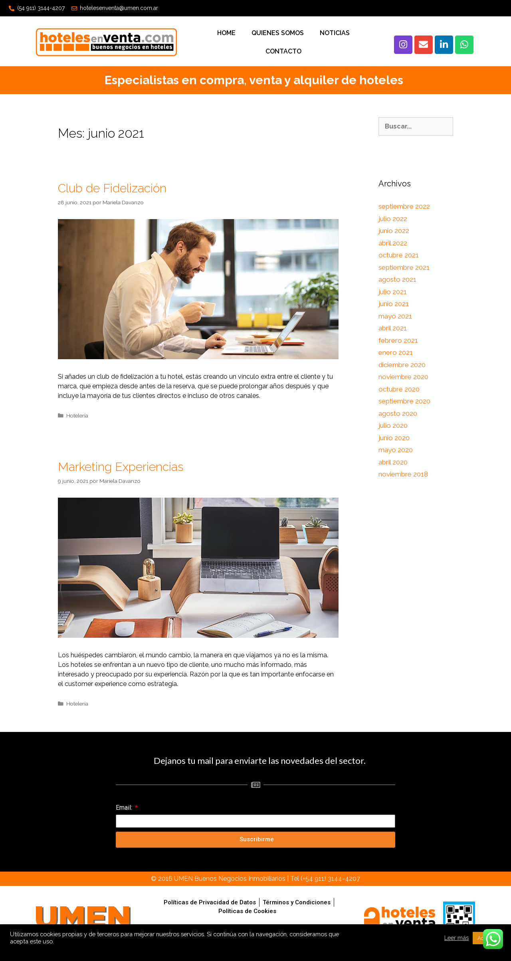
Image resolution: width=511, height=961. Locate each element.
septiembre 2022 (404, 206)
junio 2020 (394, 438)
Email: (125, 807)
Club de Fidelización (112, 188)
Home (226, 33)
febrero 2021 (398, 340)
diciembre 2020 (402, 365)
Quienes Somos (278, 33)
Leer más (456, 937)
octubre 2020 (399, 389)
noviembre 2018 (403, 474)
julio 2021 (392, 292)
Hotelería (77, 415)
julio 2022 (392, 219)
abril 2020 (393, 462)
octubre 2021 (398, 255)
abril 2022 (392, 243)
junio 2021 (393, 304)
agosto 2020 (397, 413)
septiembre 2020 (404, 401)
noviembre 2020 (403, 377)
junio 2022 (393, 231)
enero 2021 (395, 352)
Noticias (335, 33)
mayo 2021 (395, 316)
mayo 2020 (395, 450)
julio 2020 (393, 425)
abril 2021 (392, 328)
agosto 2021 (397, 279)
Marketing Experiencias (121, 467)
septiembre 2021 (404, 267)
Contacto (283, 51)
